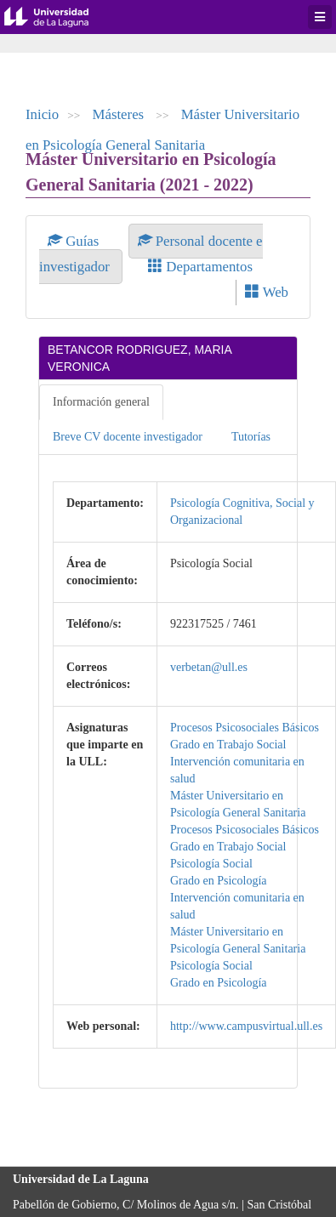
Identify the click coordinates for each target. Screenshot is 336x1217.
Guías (75, 241)
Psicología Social (211, 863)
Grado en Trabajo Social (228, 744)
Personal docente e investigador (151, 254)
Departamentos (200, 267)
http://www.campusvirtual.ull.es (246, 1026)
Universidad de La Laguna (59, 17)
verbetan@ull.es (209, 667)
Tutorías (251, 436)
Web (266, 292)
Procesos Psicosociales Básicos (244, 727)
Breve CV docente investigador (127, 436)
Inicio (42, 114)
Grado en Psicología (218, 880)
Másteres (120, 114)
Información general (101, 401)
